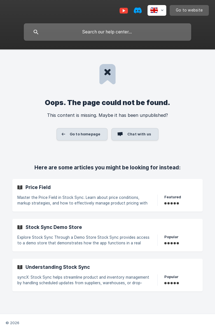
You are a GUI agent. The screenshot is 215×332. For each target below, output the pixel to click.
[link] (107, 195)
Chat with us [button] (139, 134)
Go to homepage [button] (85, 134)
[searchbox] (107, 32)
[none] (157, 10)
